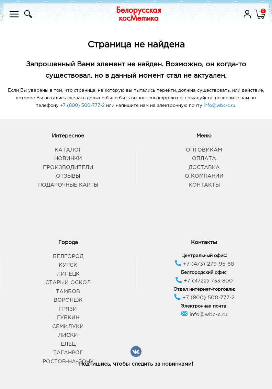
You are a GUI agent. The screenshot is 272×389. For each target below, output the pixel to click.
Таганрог (68, 353)
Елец (68, 344)
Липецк (68, 274)
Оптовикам (204, 150)
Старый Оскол (68, 282)
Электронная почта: (204, 306)
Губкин (68, 317)
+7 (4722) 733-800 (204, 281)
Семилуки (68, 326)
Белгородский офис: (204, 273)
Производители (68, 167)
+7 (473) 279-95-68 (204, 264)
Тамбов (68, 291)
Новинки (68, 158)
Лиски (68, 335)
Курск (68, 265)
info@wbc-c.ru (219, 106)
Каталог (68, 150)
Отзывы (68, 176)
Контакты (204, 185)
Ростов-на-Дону (68, 361)
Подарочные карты (68, 185)
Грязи (68, 309)
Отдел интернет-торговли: (204, 289)
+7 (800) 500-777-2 (82, 106)
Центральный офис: (204, 256)
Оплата (204, 158)
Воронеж (68, 300)
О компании (204, 176)
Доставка (204, 167)
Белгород (68, 256)
